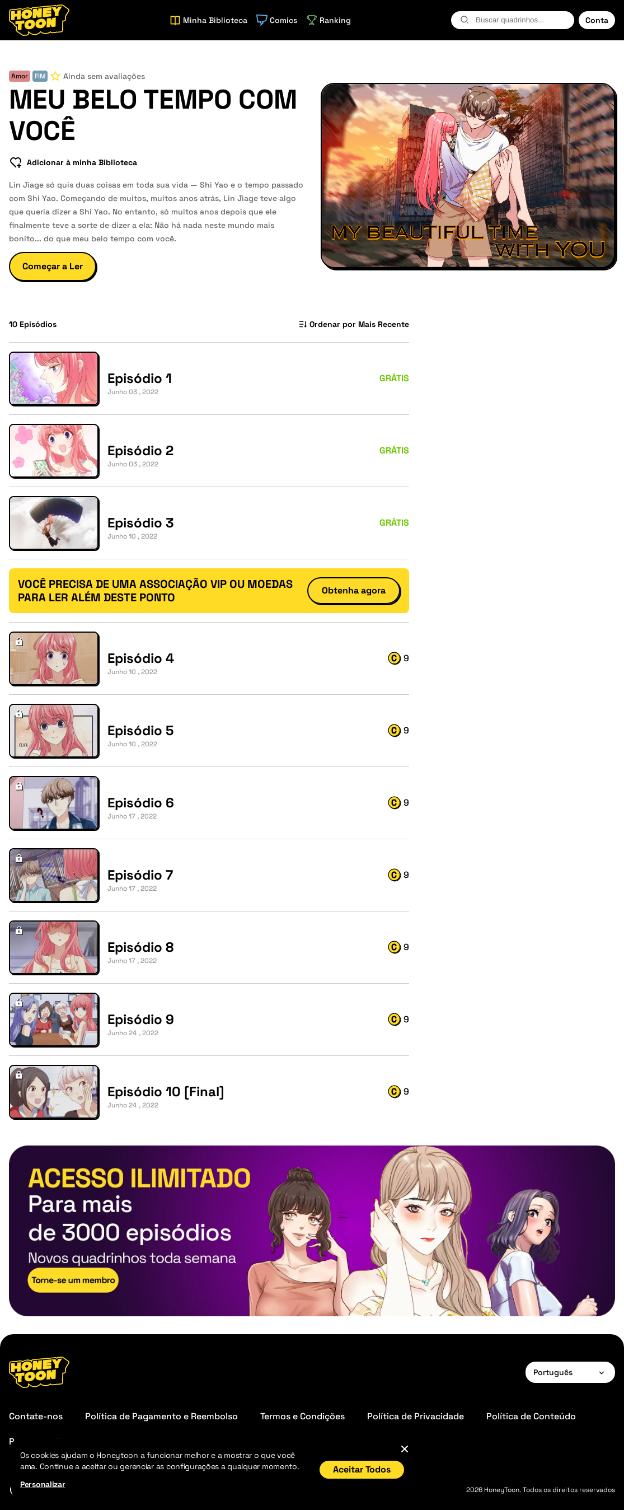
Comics (276, 20)
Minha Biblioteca (208, 20)
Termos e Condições (302, 1416)
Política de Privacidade (415, 1416)
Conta (596, 20)
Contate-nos (36, 1416)
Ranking (328, 20)
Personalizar (42, 1484)
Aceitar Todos (362, 1469)
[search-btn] (464, 19)
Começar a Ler (52, 266)
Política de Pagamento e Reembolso (161, 1416)
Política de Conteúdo (531, 1416)
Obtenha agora (354, 590)
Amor (19, 76)
